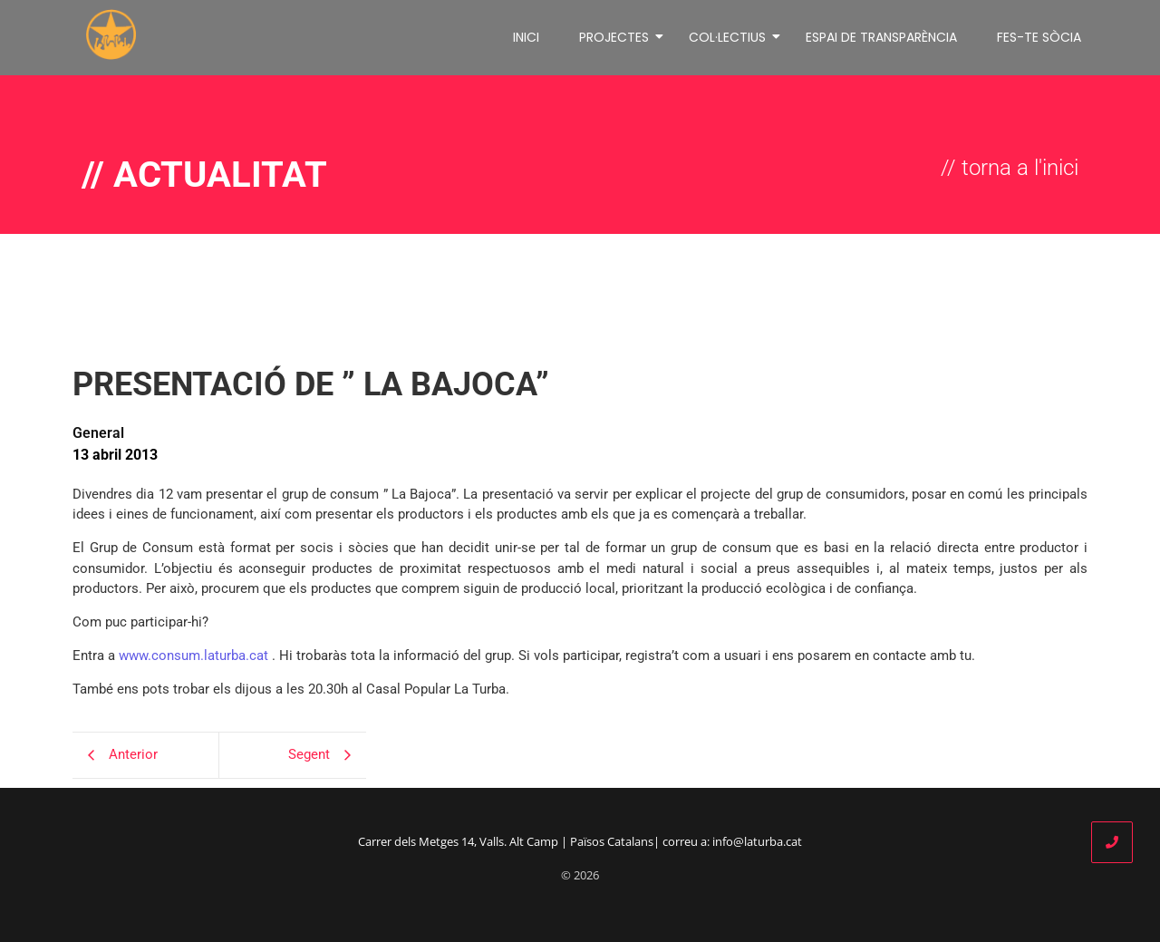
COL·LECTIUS (730, 37)
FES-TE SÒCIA (1039, 37)
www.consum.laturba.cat (193, 655)
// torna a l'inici (1009, 167)
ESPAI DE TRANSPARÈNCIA (881, 37)
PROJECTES (617, 37)
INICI (526, 37)
